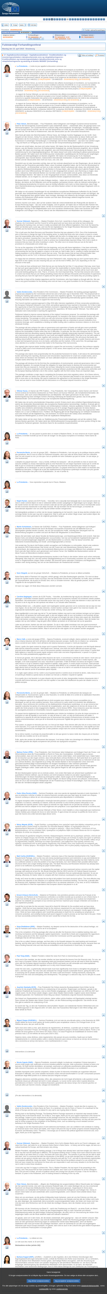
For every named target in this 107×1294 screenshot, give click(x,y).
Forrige (15, 25)
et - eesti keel (57, 19)
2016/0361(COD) (16, 30)
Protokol (101, 55)
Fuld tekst (33, 25)
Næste (22, 25)
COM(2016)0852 (68, 111)
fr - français (65, 19)
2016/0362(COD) (94, 111)
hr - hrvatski (70, 19)
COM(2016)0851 (34, 100)
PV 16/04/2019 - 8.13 (62, 37)
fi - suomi (101, 19)
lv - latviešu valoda (75, 19)
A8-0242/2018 (84, 79)
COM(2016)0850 (44, 79)
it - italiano (73, 19)
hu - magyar (80, 19)
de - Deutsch (55, 19)
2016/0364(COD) (30, 91)
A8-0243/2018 (43, 91)
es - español (47, 19)
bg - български (44, 19)
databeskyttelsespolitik (90, 1289)
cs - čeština (49, 19)
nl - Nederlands (86, 19)
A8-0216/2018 (8, 37)
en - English (62, 19)
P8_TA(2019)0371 (87, 37)
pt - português (91, 19)
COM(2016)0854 (85, 89)
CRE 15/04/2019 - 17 (36, 39)
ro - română (93, 19)
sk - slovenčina (96, 19)
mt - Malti (83, 19)
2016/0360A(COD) (71, 79)
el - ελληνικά (60, 19)
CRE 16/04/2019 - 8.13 (62, 39)
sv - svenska (104, 19)
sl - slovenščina (99, 19)
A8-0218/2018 (21, 113)
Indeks (6, 25)
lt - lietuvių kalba (78, 19)
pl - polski (88, 19)
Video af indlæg (87, 55)
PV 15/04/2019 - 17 (34, 37)
